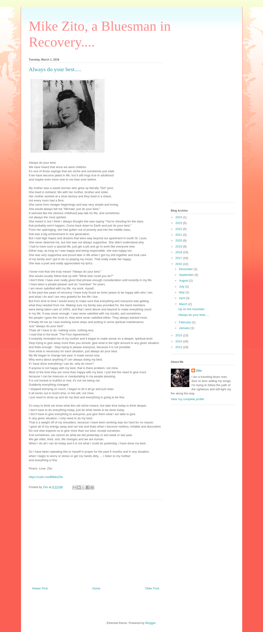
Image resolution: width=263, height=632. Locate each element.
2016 (179, 264)
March (183, 304)
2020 (179, 240)
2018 (179, 252)
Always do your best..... (193, 315)
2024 (179, 217)
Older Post (152, 588)
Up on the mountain (191, 309)
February (185, 322)
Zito (199, 370)
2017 (179, 258)
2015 (179, 335)
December (186, 269)
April (182, 298)
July (182, 286)
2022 (179, 229)
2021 (179, 234)
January (184, 328)
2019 (179, 246)
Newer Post (40, 588)
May (182, 292)
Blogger (150, 623)
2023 (179, 223)
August (184, 280)
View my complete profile (187, 399)
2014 (179, 341)
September (186, 275)
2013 (179, 347)
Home (96, 588)
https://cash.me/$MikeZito (46, 477)
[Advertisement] (95, 541)
